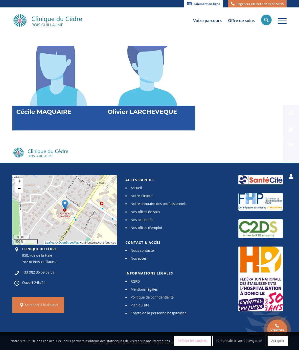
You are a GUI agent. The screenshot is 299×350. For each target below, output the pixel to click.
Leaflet (49, 242)
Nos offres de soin (145, 211)
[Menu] (281, 20)
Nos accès (139, 258)
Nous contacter (143, 250)
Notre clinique (142, 195)
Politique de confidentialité (152, 297)
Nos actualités (142, 219)
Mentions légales (144, 289)
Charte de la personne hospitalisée (158, 313)
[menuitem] (204, 3)
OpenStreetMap (69, 242)
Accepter (278, 341)
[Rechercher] (267, 20)
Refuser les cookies (192, 341)
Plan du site (140, 305)
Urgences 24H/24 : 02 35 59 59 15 (260, 4)
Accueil (136, 187)
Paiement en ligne (206, 4)
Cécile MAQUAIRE (43, 111)
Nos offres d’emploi (146, 227)
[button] (65, 205)
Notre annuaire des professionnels (158, 203)
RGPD (135, 281)
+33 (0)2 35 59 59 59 (38, 272)
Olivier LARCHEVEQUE (142, 111)
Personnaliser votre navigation (239, 341)
